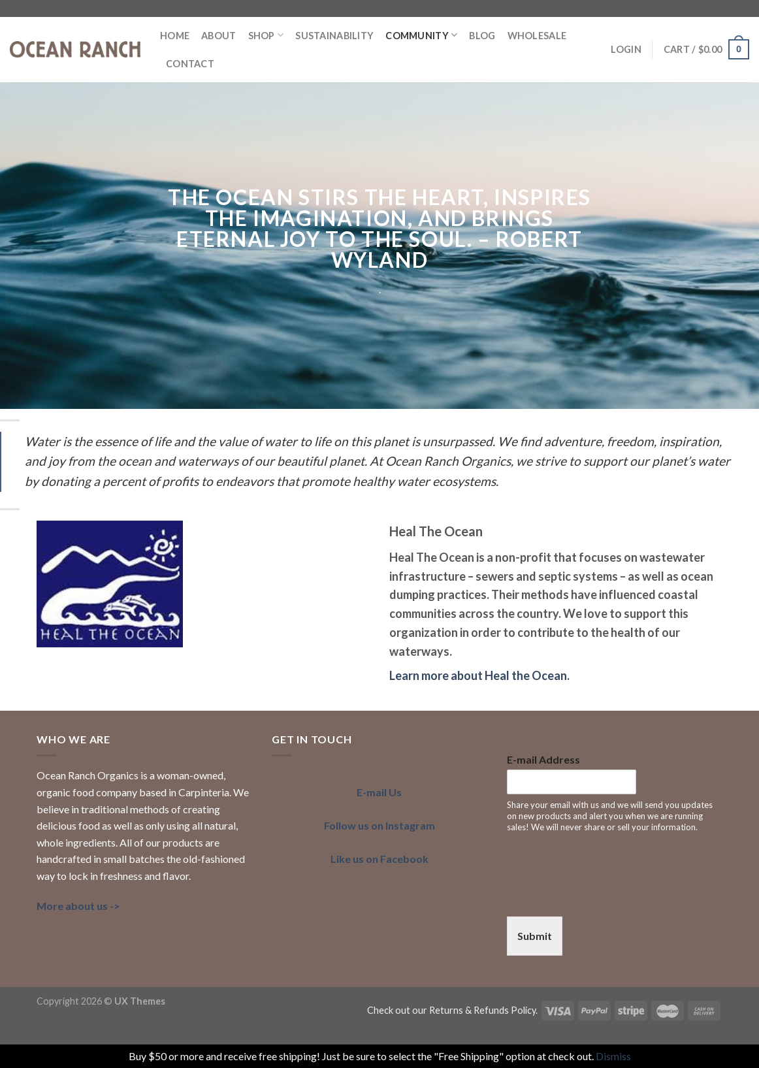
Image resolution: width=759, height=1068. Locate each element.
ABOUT (218, 35)
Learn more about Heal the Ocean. (479, 675)
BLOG (482, 35)
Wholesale (537, 35)
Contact (190, 63)
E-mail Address (543, 759)
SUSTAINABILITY (334, 35)
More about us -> (78, 905)
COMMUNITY (421, 35)
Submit (534, 936)
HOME (174, 35)
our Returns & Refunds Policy (474, 1010)
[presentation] (606, 895)
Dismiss (613, 1056)
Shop (266, 35)
